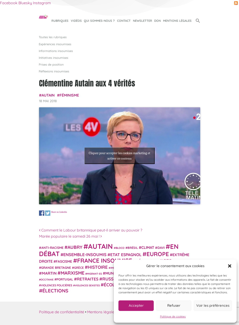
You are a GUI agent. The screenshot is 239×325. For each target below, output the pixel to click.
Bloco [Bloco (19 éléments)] (120, 248)
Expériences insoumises (55, 44)
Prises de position (51, 64)
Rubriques (59, 20)
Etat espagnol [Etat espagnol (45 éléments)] (126, 254)
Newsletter (142, 20)
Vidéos (76, 20)
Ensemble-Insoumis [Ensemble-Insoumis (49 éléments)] (85, 254)
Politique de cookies (173, 316)
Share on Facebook (41, 213)
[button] (229, 266)
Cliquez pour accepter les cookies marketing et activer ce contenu (119, 156)
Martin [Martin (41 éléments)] (49, 273)
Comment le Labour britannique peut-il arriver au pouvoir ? (90, 230)
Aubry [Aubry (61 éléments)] (75, 247)
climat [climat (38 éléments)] (147, 247)
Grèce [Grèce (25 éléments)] (79, 267)
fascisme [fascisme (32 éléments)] (64, 261)
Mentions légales (177, 20)
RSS (236, 3)
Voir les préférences (212, 305)
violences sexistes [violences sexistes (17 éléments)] (87, 285)
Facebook (9, 2)
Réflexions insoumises (54, 71)
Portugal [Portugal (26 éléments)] (65, 279)
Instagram (42, 2)
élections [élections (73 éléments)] (55, 291)
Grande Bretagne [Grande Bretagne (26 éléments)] (56, 267)
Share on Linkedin (59, 212)
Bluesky (25, 2)
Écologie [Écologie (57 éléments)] (114, 285)
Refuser (173, 305)
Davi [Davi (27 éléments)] (161, 248)
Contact (124, 20)
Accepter (136, 305)
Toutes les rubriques (53, 37)
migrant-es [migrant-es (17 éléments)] (94, 273)
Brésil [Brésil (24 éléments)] (133, 248)
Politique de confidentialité (61, 312)
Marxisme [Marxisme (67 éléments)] (72, 273)
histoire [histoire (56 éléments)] (98, 267)
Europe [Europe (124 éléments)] (157, 254)
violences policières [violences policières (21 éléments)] (56, 285)
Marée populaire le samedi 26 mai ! (70, 236)
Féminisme (69, 95)
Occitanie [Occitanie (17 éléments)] (47, 279)
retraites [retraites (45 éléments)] (87, 278)
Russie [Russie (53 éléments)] (109, 279)
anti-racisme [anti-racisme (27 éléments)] (52, 248)
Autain (48, 95)
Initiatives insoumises (53, 58)
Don (157, 20)
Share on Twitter (47, 213)
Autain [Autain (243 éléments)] (100, 246)
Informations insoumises (56, 51)
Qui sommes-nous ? (99, 20)
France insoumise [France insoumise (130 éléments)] (104, 260)
